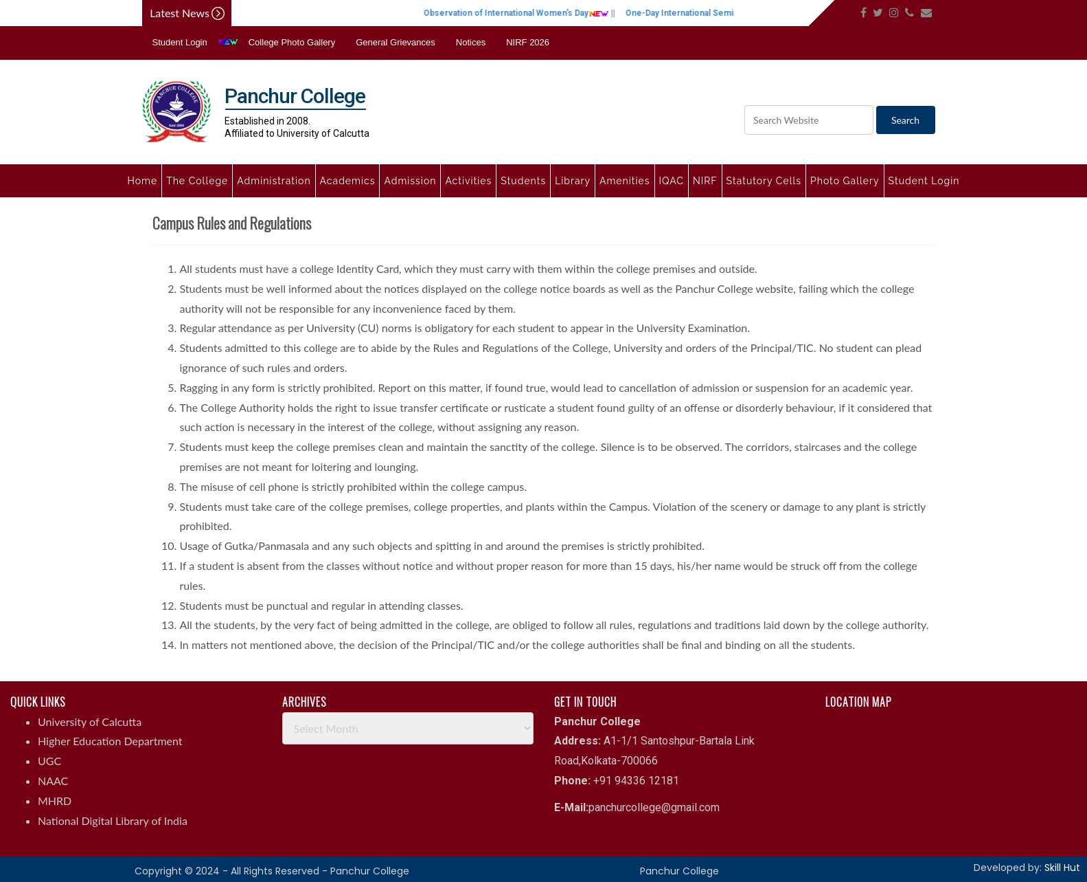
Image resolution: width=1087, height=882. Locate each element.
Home (143, 180)
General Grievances (395, 42)
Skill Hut (1062, 867)
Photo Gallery (845, 180)
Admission (410, 180)
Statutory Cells (763, 180)
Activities (468, 180)
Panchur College (679, 871)
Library (573, 180)
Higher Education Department (110, 740)
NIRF (705, 180)
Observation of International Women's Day (535, 13)
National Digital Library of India (112, 820)
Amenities (624, 180)
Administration (273, 180)
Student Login (179, 42)
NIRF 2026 (527, 42)
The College (197, 180)
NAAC (53, 780)
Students (523, 180)
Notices (470, 42)
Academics (348, 180)
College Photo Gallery (292, 42)
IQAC (671, 180)
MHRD (54, 800)
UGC (49, 760)
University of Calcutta (89, 721)
